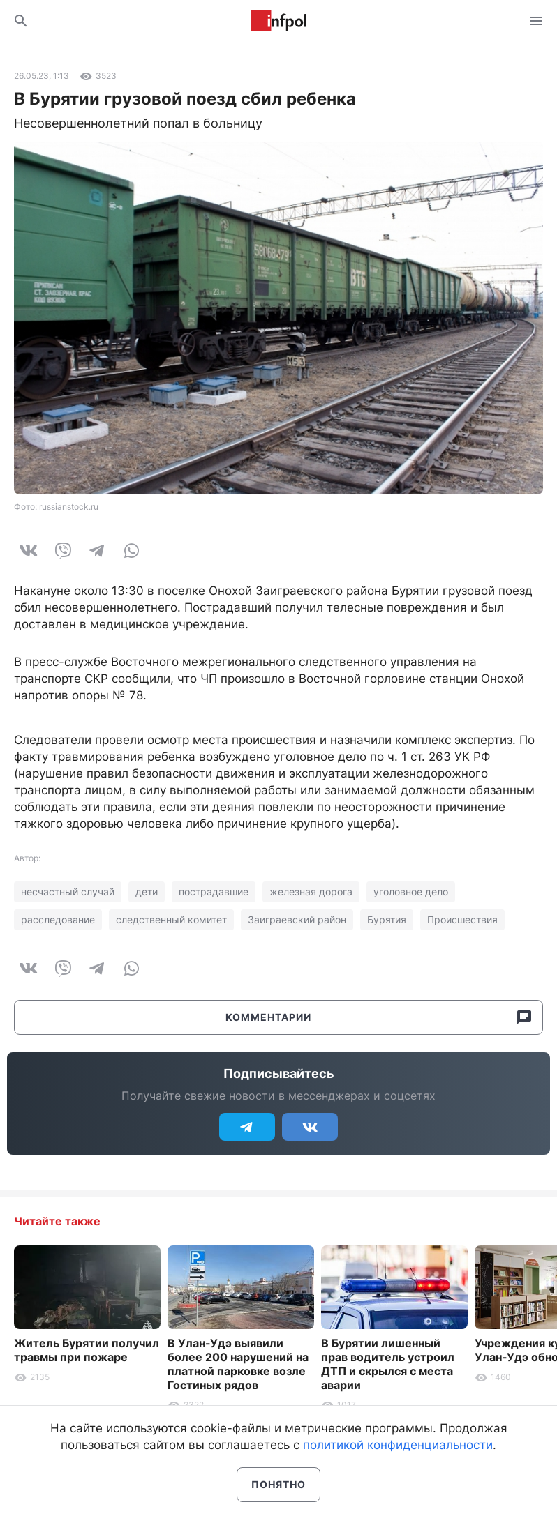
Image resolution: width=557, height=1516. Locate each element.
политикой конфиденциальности (398, 1445)
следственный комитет (171, 919)
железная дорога (310, 891)
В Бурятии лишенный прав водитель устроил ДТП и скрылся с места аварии (387, 1364)
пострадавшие (213, 891)
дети (146, 891)
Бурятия (386, 919)
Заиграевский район (297, 919)
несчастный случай (67, 891)
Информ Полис (278, 20)
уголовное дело (410, 891)
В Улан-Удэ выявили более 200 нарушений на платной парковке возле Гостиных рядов (238, 1364)
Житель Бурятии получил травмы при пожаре (86, 1350)
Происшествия (462, 919)
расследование (58, 919)
